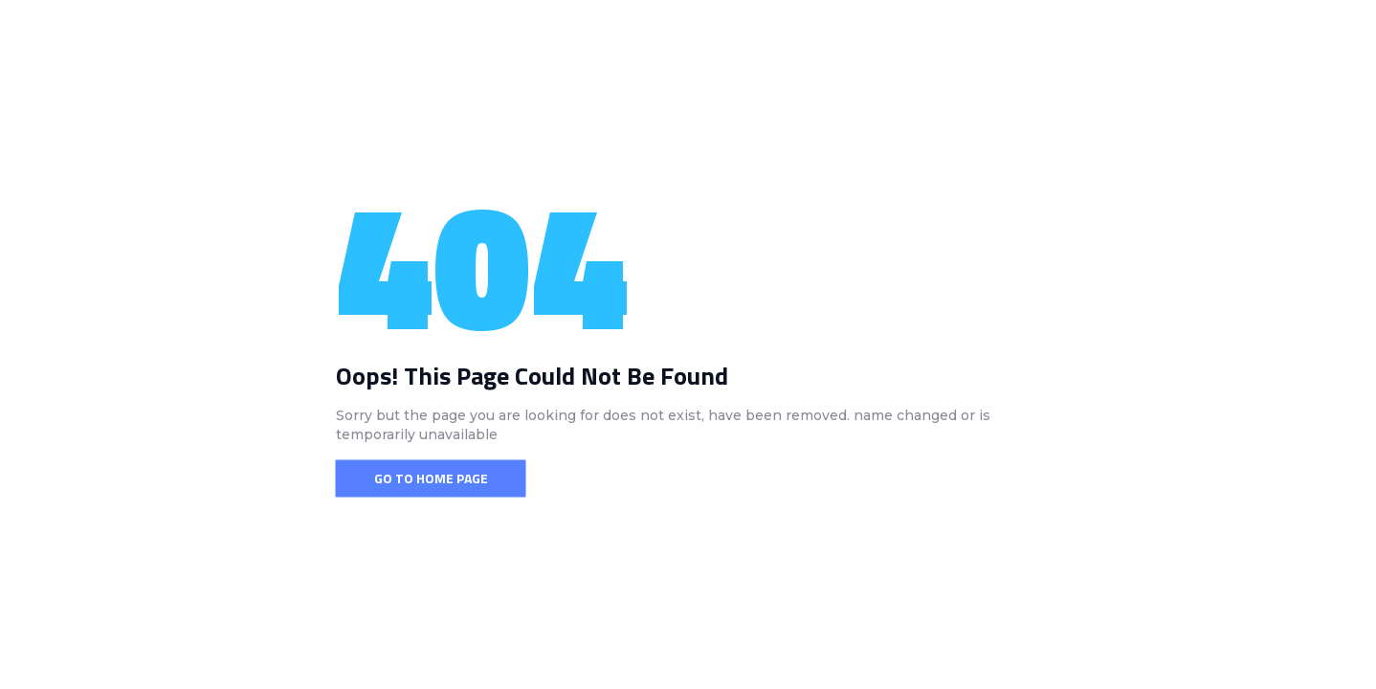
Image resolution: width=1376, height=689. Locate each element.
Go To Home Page (431, 478)
